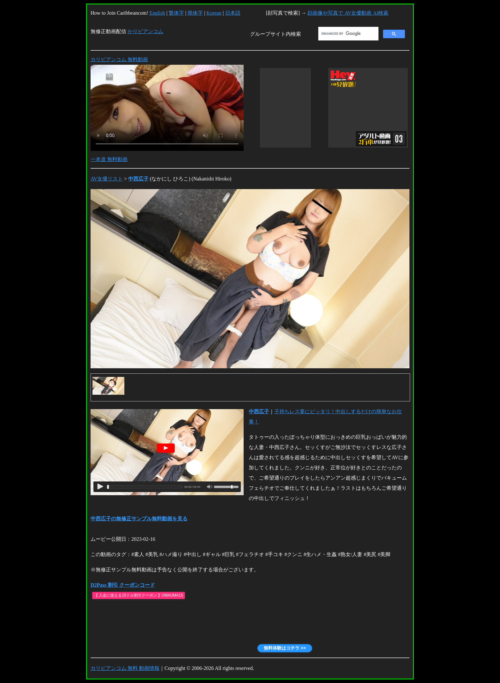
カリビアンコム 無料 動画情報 (125, 668)
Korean (213, 13)
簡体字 (195, 13)
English (157, 13)
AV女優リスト (107, 178)
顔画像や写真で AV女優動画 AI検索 (347, 13)
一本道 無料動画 (109, 159)
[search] (347, 34)
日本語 (232, 13)
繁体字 (176, 13)
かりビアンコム (145, 31)
